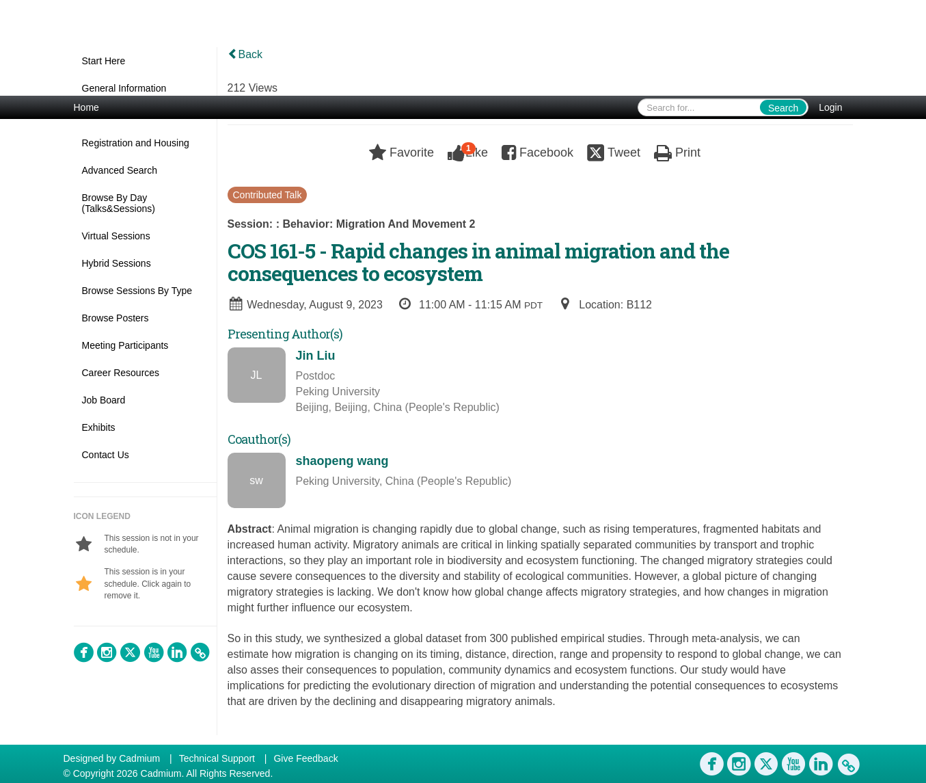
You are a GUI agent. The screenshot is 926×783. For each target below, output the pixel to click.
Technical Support (217, 758)
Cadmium (139, 758)
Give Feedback (305, 758)
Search (783, 108)
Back (245, 54)
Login (830, 107)
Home (86, 107)
